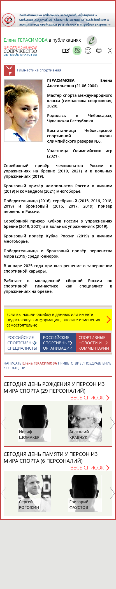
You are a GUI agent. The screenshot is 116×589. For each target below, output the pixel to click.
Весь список (87, 400)
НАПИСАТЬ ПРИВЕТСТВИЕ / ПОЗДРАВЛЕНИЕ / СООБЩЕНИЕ (57, 368)
